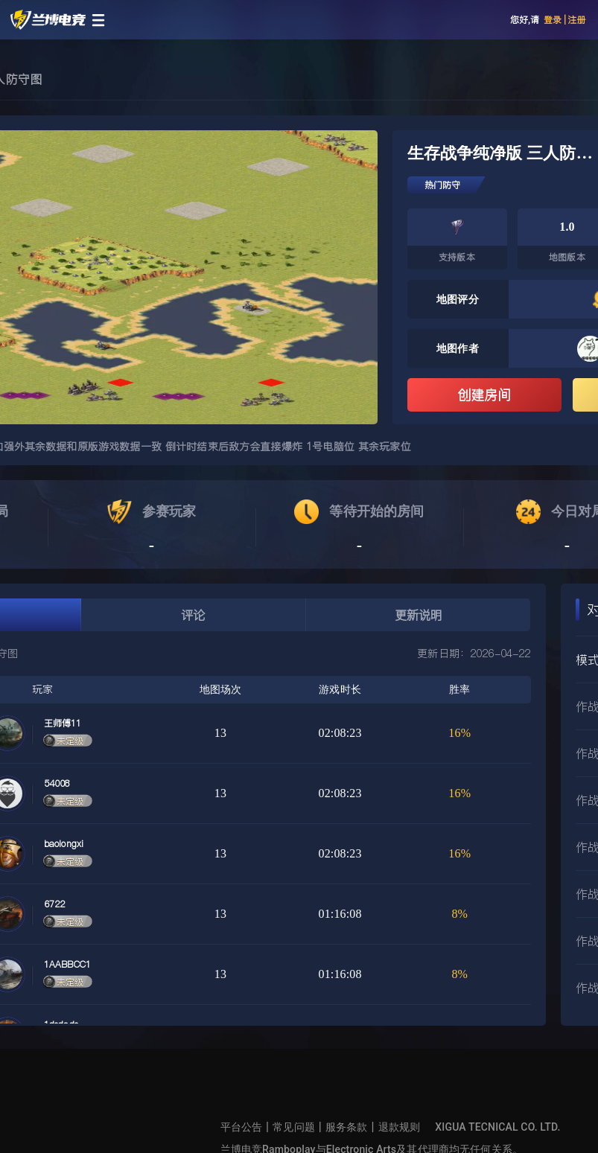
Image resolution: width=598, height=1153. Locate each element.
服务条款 (346, 1127)
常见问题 (294, 1127)
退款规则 (399, 1127)
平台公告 (241, 1127)
